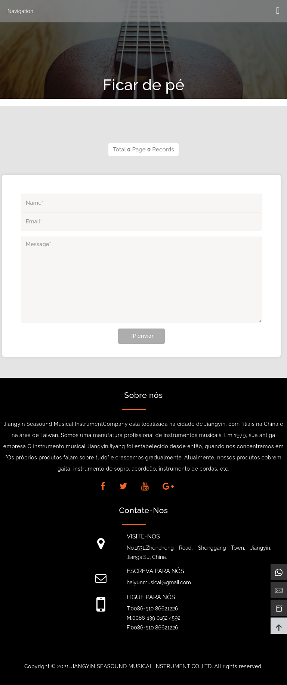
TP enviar (141, 336)
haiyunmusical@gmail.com (159, 582)
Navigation (20, 11)
